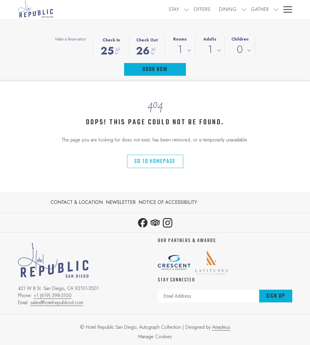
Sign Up (275, 296)
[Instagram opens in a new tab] (167, 221)
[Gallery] (231, 9)
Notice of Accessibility (168, 202)
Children (240, 39)
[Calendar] (262, 9)
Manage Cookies (155, 336)
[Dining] (166, 9)
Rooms (180, 39)
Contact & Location (77, 202)
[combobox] (179, 50)
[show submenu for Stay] (124, 9)
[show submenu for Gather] (214, 9)
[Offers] (140, 9)
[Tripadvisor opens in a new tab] (155, 221)
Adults (209, 39)
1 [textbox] (180, 49)
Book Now (155, 69)
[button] (111, 46)
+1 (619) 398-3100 (53, 295)
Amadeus (221, 327)
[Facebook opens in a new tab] (142, 221)
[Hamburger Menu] (285, 9)
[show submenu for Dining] (182, 9)
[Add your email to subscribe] (208, 296)
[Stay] (112, 9)
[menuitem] (77, 202)
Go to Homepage (155, 161)
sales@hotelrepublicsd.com (56, 302)
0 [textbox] (240, 49)
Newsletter (121, 202)
